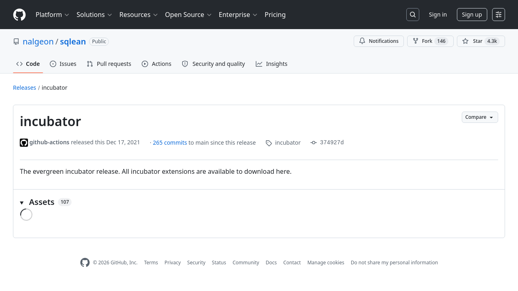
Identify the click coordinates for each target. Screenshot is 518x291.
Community (246, 262)
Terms (151, 262)
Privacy (173, 262)
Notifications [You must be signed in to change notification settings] (378, 41)
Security (196, 262)
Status (219, 262)
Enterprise (238, 14)
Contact (292, 262)
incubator (54, 87)
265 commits (171, 142)
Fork (430, 41)
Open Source (188, 14)
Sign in (438, 14)
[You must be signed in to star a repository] (481, 41)
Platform (53, 14)
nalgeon (38, 41)
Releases (24, 87)
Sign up (472, 14)
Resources (139, 14)
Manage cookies (325, 262)
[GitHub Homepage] (85, 262)
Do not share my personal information (394, 262)
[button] (259, 202)
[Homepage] (19, 14)
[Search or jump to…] (413, 14)
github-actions (50, 142)
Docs (271, 262)
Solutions (94, 14)
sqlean (73, 41)
